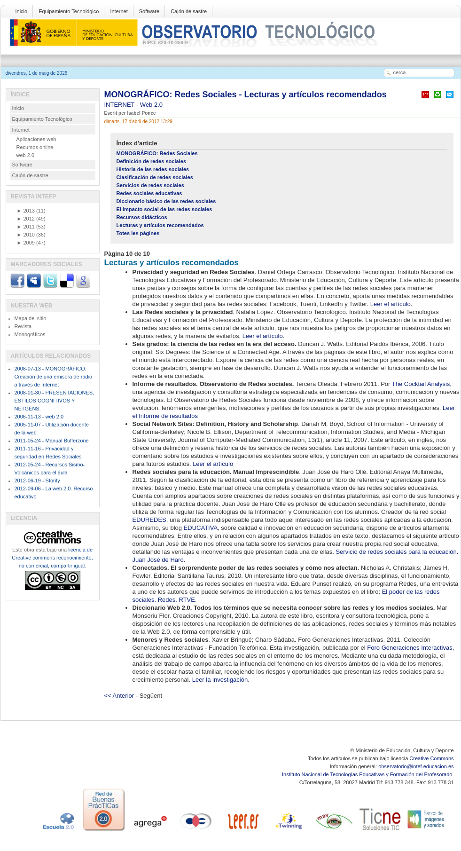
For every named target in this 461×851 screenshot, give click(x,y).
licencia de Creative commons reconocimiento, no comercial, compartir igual (52, 557)
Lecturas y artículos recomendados (160, 225)
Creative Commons (431, 758)
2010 (26, 234)
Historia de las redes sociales (153, 169)
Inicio (22, 11)
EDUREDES (149, 519)
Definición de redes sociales (152, 161)
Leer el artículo (390, 303)
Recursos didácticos (142, 217)
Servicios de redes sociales (150, 185)
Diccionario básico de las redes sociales (166, 201)
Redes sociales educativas (149, 193)
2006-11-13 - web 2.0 (39, 416)
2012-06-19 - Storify (37, 480)
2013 (26, 210)
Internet (118, 11)
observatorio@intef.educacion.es (415, 766)
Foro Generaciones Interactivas (409, 647)
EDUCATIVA (201, 527)
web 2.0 (25, 155)
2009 (26, 242)
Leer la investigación (220, 679)
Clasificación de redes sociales (155, 177)
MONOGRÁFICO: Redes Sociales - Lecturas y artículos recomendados (245, 94)
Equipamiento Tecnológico (69, 11)
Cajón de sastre (189, 11)
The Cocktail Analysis (421, 383)
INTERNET (120, 104)
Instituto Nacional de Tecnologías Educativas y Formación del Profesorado (367, 774)
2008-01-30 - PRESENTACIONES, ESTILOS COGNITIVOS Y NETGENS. (54, 400)
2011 (26, 226)
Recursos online (35, 147)
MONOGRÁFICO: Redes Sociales (157, 153)
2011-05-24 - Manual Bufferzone (52, 440)
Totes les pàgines (138, 233)
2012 (26, 218)
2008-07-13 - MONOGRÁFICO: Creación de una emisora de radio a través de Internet (54, 376)
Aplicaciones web (36, 139)
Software (149, 11)
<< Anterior (119, 695)
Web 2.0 (151, 104)
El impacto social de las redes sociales (164, 209)
